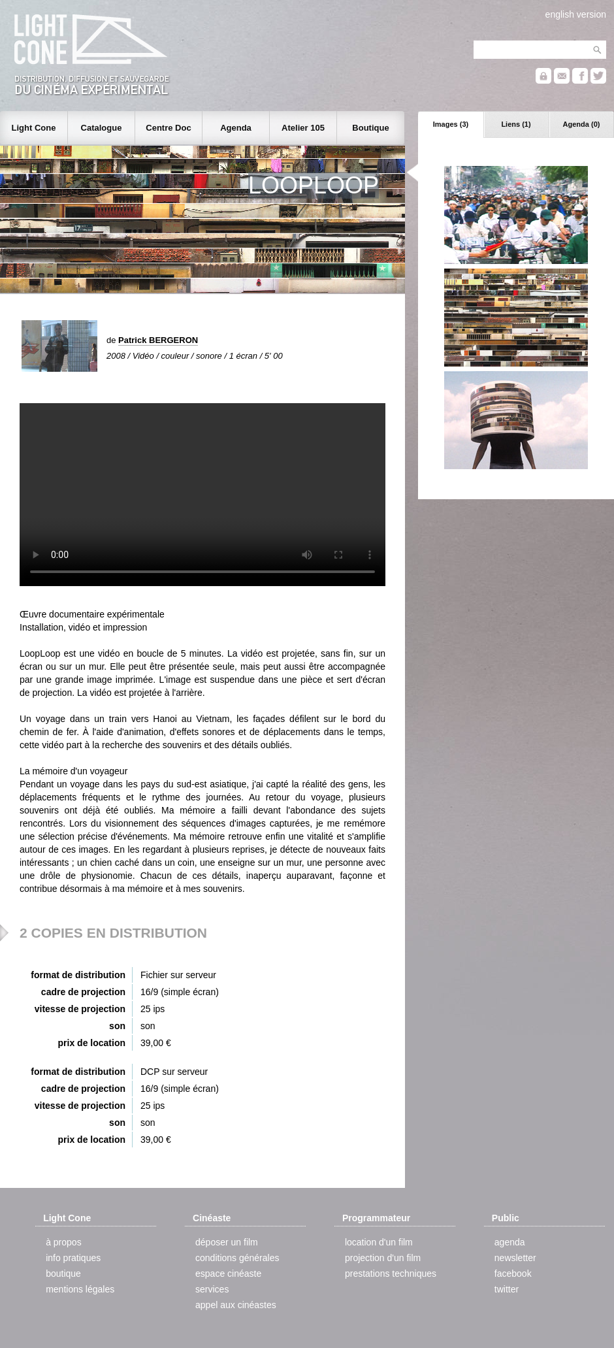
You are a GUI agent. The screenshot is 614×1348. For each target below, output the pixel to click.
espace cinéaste (228, 1273)
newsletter (515, 1258)
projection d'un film (383, 1258)
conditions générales (237, 1258)
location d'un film (379, 1242)
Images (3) (450, 124)
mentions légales (80, 1289)
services (212, 1289)
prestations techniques (390, 1273)
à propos (63, 1242)
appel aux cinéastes (235, 1305)
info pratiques (73, 1258)
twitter (506, 1289)
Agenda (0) (581, 124)
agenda (509, 1242)
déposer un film (226, 1242)
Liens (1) (515, 124)
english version (575, 14)
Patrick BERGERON (158, 340)
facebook (513, 1273)
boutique (63, 1273)
